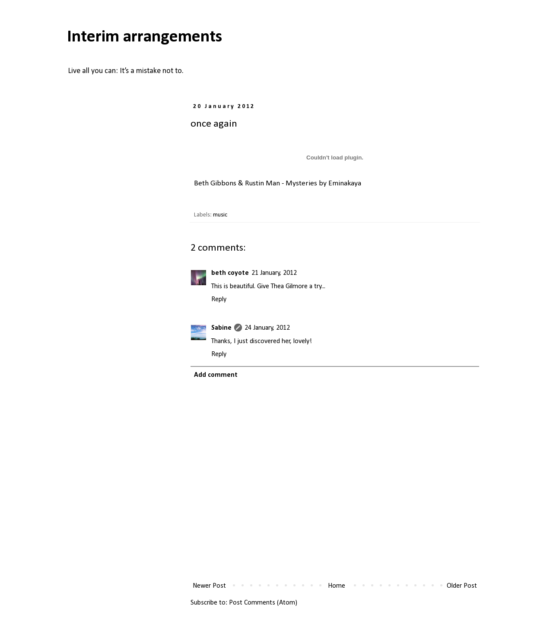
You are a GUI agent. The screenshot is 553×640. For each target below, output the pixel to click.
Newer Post (209, 586)
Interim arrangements (144, 37)
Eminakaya (344, 183)
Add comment (216, 375)
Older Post (462, 586)
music (220, 215)
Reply (218, 299)
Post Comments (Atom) (263, 602)
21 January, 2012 (274, 273)
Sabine (221, 328)
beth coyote (230, 273)
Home (336, 586)
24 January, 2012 (267, 328)
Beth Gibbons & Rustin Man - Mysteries (255, 183)
